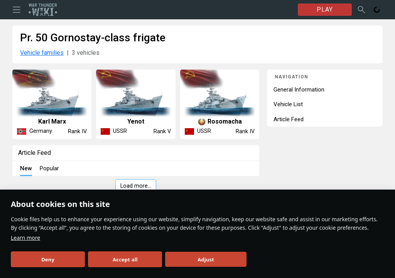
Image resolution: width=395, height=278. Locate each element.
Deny (47, 259)
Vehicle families (42, 52)
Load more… (135, 186)
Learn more (25, 237)
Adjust (206, 259)
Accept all (125, 259)
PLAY (325, 9)
